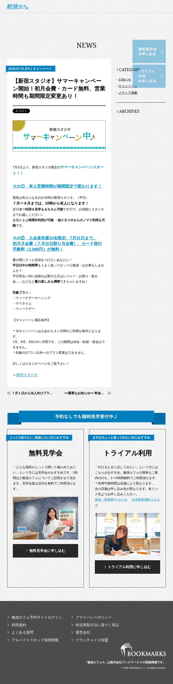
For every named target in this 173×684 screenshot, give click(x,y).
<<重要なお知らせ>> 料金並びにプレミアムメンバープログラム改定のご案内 (87, 393)
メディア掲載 (127, 92)
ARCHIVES (127, 111)
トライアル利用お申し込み (156, 67)
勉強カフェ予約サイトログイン (34, 617)
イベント (159, 35)
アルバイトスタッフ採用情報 (33, 640)
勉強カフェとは (61, 35)
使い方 (113, 35)
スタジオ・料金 (90, 35)
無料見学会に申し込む (45, 551)
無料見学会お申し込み (156, 43)
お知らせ (124, 79)
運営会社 (80, 632)
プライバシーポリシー (91, 617)
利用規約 (16, 625)
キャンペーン (127, 86)
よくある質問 (20, 632)
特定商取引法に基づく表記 (95, 625)
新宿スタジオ (27, 375)
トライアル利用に (127, 567)
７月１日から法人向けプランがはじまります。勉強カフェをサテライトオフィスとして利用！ (33, 393)
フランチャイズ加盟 (89, 640)
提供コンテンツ (135, 35)
